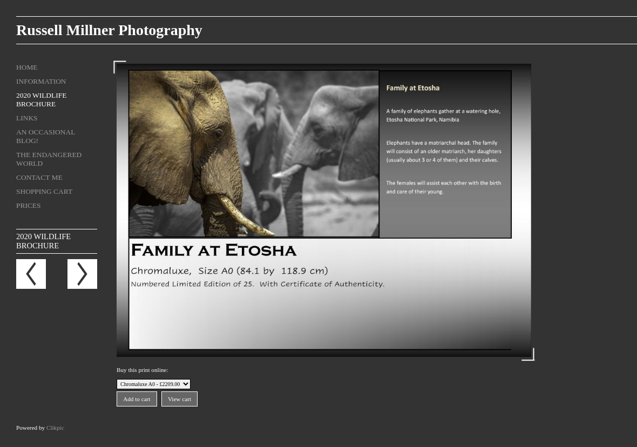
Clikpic (55, 427)
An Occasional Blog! (45, 136)
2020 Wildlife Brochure (41, 99)
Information (41, 81)
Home (27, 67)
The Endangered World (49, 159)
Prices (28, 205)
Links (27, 118)
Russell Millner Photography (109, 30)
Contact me (39, 177)
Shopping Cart (44, 191)
